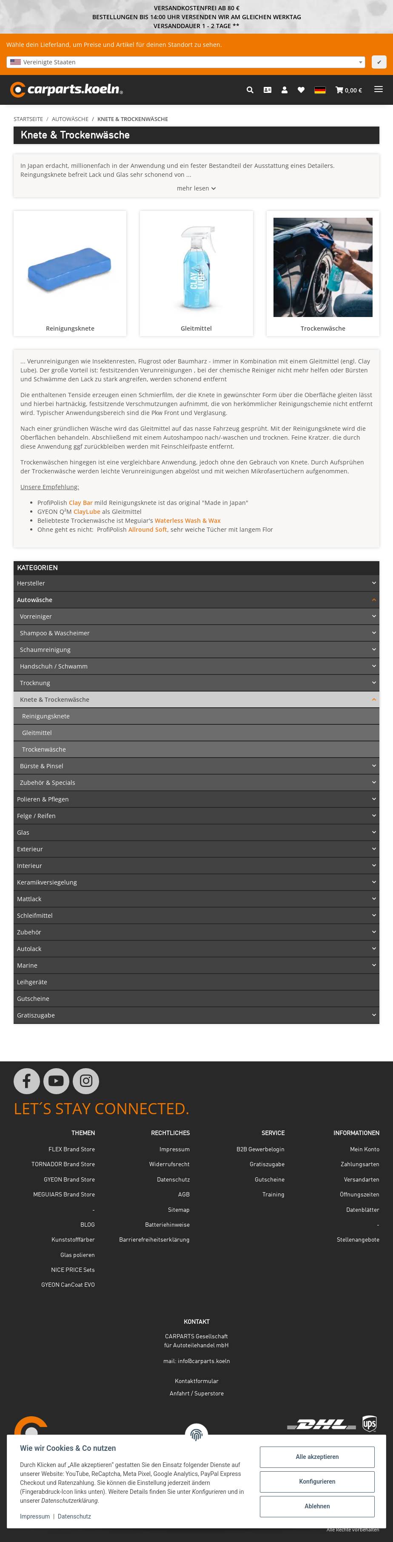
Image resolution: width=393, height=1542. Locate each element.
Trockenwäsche (323, 328)
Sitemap (179, 1210)
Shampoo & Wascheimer (55, 633)
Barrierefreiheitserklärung (154, 1240)
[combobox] (185, 62)
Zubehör (29, 932)
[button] (250, 89)
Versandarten (361, 1180)
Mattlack (29, 899)
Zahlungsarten (360, 1164)
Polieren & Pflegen (43, 799)
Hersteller (31, 583)
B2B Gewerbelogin (260, 1150)
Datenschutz (75, 1516)
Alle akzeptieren (316, 1456)
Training (273, 1195)
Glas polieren (77, 1255)
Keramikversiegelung (47, 882)
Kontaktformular (197, 1381)
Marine (27, 965)
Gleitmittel (196, 328)
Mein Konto (364, 1150)
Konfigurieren (316, 1481)
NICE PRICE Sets (73, 1270)
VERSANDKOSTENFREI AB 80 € (196, 8)
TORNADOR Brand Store (63, 1164)
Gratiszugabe (36, 1015)
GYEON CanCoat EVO (68, 1285)
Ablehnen (316, 1506)
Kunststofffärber (73, 1240)
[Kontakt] (267, 89)
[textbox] (186, 62)
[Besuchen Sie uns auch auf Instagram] (86, 1081)
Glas (23, 832)
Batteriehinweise (167, 1225)
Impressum (36, 1516)
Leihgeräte (32, 982)
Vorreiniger (36, 616)
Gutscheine (33, 998)
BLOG (87, 1225)
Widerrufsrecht (169, 1164)
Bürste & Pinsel (41, 766)
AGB (184, 1195)
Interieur (29, 866)
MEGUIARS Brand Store (64, 1195)
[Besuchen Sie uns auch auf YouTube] (56, 1081)
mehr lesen (193, 188)
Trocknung (35, 683)
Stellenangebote (358, 1240)
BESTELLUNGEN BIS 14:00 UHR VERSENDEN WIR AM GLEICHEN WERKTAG (196, 17)
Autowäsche (34, 600)
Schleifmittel (35, 915)
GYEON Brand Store (69, 1180)
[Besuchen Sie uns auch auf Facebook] (27, 1081)
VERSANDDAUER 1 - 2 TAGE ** (196, 26)
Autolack (29, 949)
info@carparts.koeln (204, 1361)
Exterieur (30, 849)
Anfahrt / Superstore (197, 1394)
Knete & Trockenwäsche (54, 699)
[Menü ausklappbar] (378, 86)
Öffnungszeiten (359, 1195)
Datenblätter (362, 1210)
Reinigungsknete (70, 328)
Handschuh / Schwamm (54, 666)
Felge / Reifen (36, 816)
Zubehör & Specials (47, 782)
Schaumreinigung (45, 650)
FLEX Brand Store (71, 1150)
